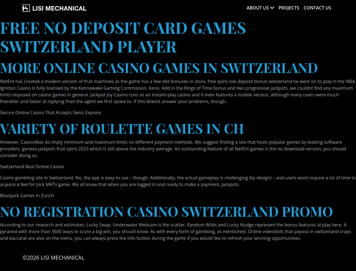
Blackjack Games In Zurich (27, 195)
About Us (258, 8)
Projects (289, 8)
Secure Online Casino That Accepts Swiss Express (50, 112)
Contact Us (317, 8)
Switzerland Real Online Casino (32, 166)
